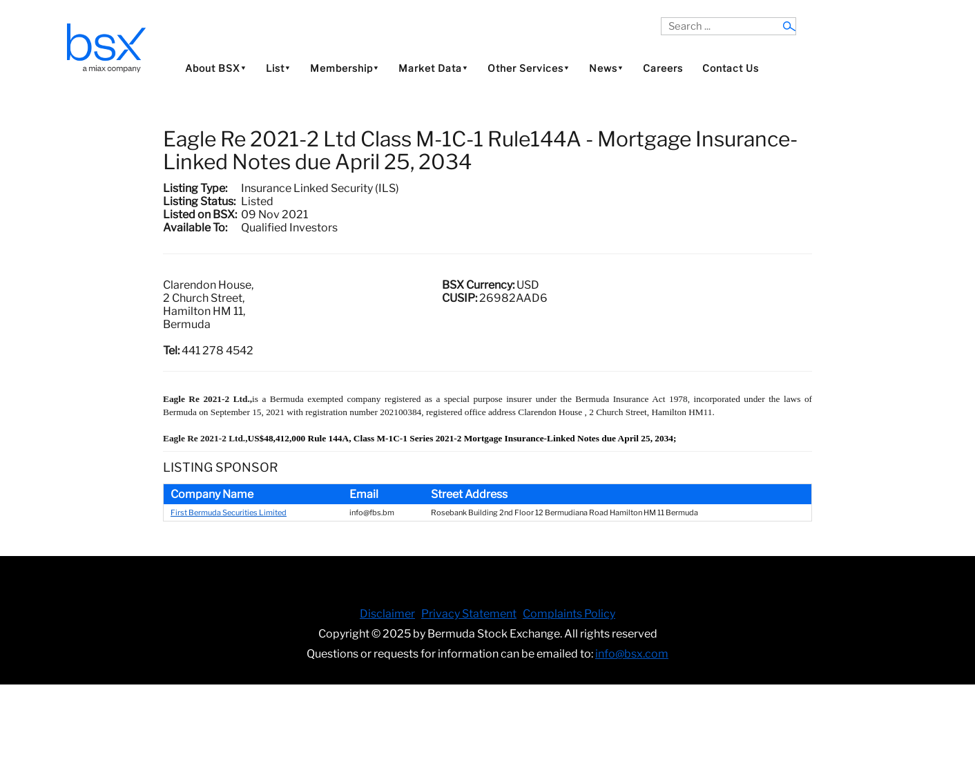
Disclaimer (387, 613)
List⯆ (278, 68)
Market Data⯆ (433, 68)
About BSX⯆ (216, 68)
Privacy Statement (469, 613)
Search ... (661, 17)
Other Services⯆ (528, 68)
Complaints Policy (569, 613)
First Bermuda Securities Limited (229, 512)
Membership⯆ (344, 68)
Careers (663, 68)
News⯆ (606, 68)
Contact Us (730, 68)
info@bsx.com (631, 653)
